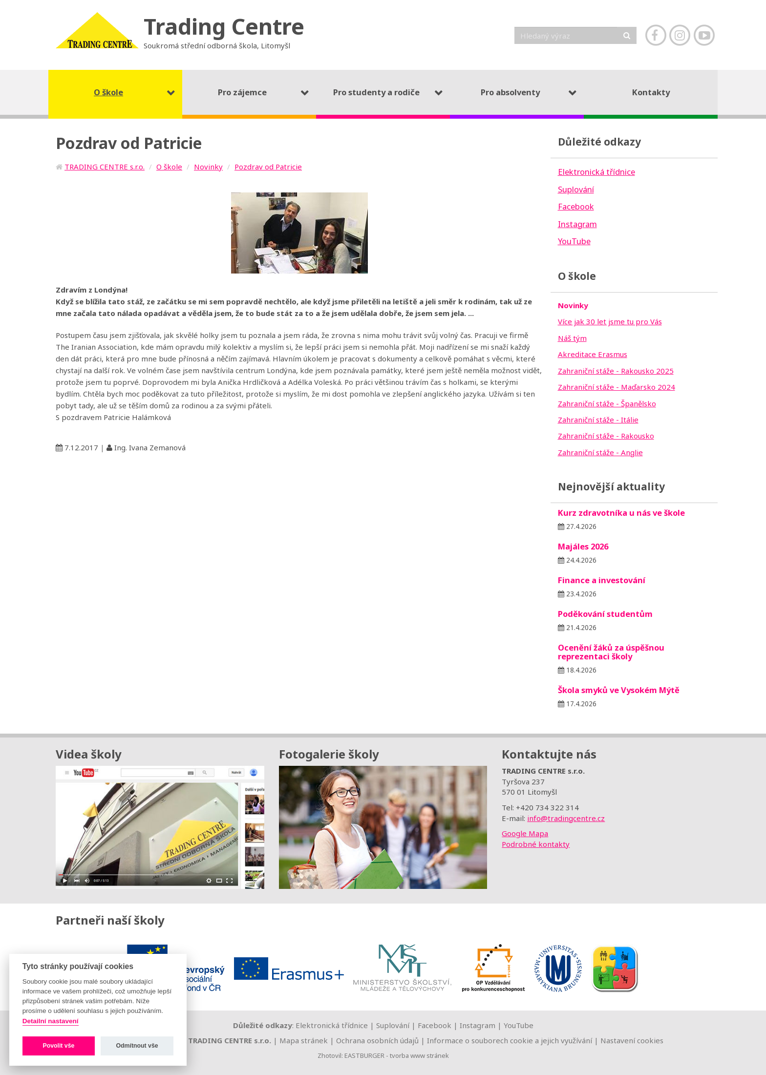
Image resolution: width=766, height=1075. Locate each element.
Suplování (392, 1025)
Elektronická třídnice (332, 1025)
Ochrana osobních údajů (377, 1040)
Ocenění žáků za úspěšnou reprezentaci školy (611, 652)
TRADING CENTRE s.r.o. (104, 166)
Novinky (208, 166)
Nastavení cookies (631, 1040)
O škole (169, 166)
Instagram (477, 1025)
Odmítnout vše (137, 1045)
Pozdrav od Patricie (268, 166)
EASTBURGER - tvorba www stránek (396, 1055)
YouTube (518, 1025)
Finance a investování (601, 580)
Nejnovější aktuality (611, 486)
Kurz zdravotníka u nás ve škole (621, 512)
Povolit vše (58, 1045)
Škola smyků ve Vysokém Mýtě (619, 690)
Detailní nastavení (50, 1021)
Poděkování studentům (605, 613)
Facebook (434, 1025)
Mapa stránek (303, 1040)
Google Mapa (525, 833)
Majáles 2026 (583, 546)
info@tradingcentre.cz (566, 818)
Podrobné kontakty (536, 844)
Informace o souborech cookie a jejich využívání (509, 1040)
